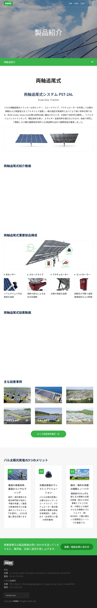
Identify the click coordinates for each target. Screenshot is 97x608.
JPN (70, 3)
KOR (76, 3)
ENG (82, 3)
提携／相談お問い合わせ (76, 546)
